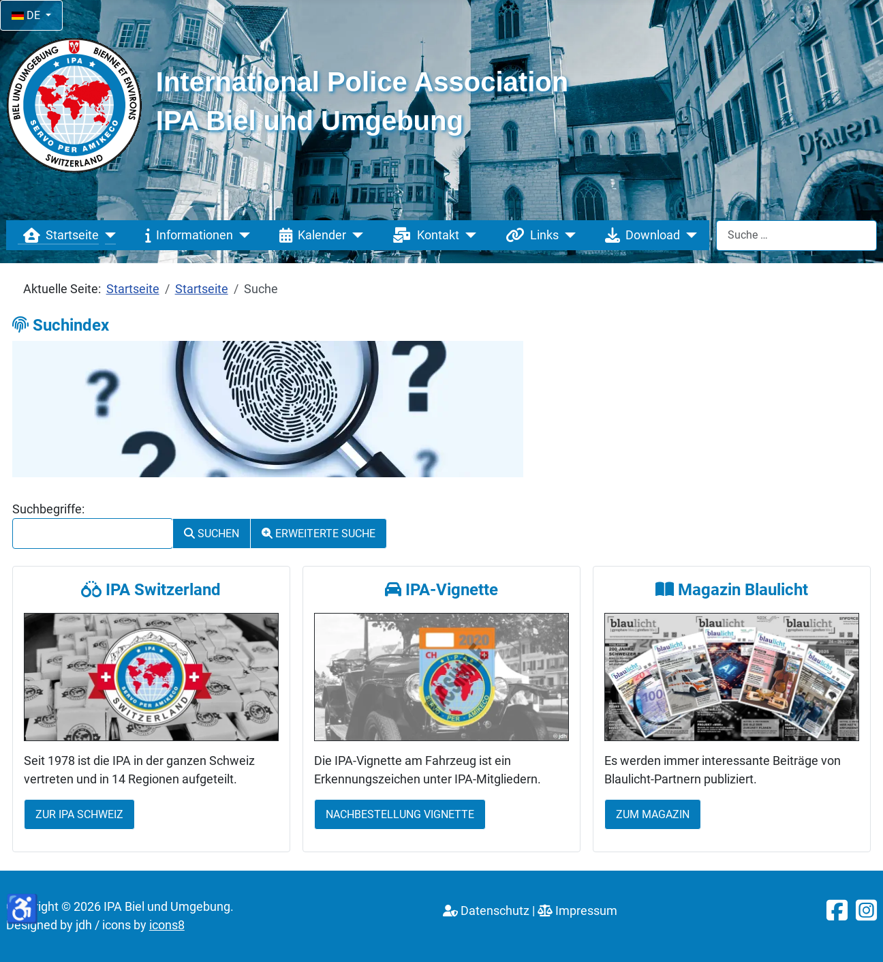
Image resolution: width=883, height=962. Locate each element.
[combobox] (796, 235)
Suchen (211, 533)
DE (27, 15)
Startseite (58, 235)
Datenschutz (486, 911)
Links (529, 235)
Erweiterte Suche (318, 533)
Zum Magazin (653, 814)
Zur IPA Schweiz (79, 814)
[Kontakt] (467, 235)
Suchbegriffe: (48, 509)
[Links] (567, 235)
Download (640, 235)
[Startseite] (107, 235)
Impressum (577, 911)
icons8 (167, 925)
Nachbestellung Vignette (400, 814)
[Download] (688, 235)
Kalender (310, 235)
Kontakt (423, 235)
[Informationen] (241, 235)
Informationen (186, 235)
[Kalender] (354, 235)
